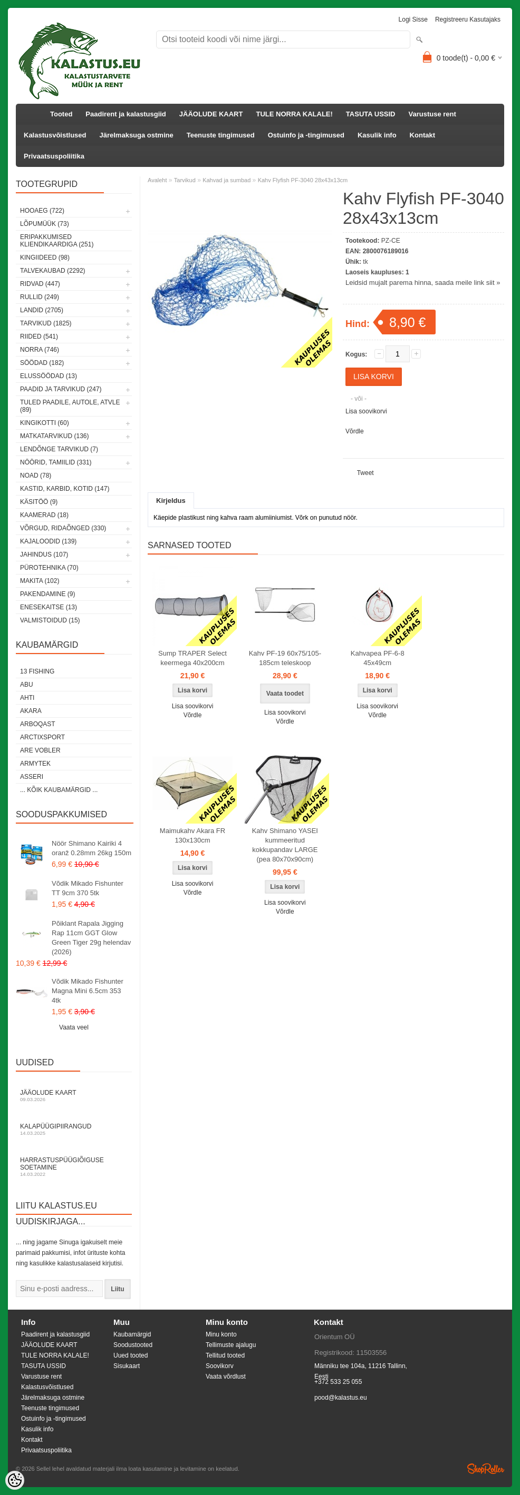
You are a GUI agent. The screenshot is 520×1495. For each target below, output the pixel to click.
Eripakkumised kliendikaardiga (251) (56, 240)
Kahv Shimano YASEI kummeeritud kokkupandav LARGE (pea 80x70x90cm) (285, 845)
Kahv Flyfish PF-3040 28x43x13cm (303, 180)
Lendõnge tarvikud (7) (59, 449)
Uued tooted (130, 1355)
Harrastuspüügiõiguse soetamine (74, 1166)
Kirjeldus (171, 500)
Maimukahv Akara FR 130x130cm (192, 835)
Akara (31, 711)
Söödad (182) (42, 363)
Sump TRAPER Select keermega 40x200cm (192, 658)
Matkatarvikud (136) (54, 436)
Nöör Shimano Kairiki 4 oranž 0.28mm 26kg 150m (91, 848)
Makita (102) (39, 581)
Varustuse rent (432, 114)
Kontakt (422, 135)
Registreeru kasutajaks (467, 19)
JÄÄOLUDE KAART (211, 114)
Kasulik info (377, 135)
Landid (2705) (41, 310)
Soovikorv (220, 1366)
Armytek (35, 763)
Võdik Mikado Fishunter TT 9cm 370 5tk (87, 888)
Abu (26, 684)
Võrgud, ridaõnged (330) (63, 528)
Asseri (31, 776)
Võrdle (354, 431)
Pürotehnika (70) (49, 567)
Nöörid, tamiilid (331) (56, 462)
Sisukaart (126, 1366)
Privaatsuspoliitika (54, 156)
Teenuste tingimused (221, 135)
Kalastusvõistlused (55, 135)
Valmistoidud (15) (50, 620)
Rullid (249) (39, 297)
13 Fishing (37, 671)
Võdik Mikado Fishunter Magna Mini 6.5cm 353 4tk (87, 990)
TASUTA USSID (371, 114)
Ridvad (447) (40, 284)
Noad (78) (35, 475)
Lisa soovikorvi (366, 411)
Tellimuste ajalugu (231, 1345)
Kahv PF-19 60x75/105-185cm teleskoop (285, 658)
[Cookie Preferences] (14, 1480)
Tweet (365, 473)
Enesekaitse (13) (48, 607)
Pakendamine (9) (47, 594)
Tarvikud (185, 180)
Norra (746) (39, 349)
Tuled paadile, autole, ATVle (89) (70, 406)
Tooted (61, 114)
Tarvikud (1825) (46, 323)
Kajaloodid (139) (48, 541)
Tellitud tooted (225, 1355)
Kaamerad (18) (44, 515)
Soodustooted (132, 1345)
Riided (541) (39, 336)
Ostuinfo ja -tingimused (306, 135)
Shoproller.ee (485, 1468)
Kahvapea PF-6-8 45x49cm (378, 658)
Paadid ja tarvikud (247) (61, 389)
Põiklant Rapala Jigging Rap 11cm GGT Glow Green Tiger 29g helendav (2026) (91, 937)
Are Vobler (40, 750)
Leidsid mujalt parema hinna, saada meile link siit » (422, 282)
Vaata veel (74, 1027)
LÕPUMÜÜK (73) (44, 223)
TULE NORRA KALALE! (294, 114)
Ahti (27, 697)
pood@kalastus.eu (340, 1397)
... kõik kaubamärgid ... (59, 790)
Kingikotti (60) (44, 423)
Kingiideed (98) (45, 257)
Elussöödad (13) (48, 376)
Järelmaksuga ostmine (137, 135)
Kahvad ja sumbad (227, 180)
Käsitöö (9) (38, 502)
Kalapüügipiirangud (74, 1129)
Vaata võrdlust (226, 1376)
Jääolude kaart (74, 1095)
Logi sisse (413, 19)
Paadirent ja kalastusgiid (125, 114)
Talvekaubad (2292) (52, 270)
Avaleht (157, 180)
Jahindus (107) (44, 554)
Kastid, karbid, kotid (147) (64, 488)
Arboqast (37, 724)
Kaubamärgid (132, 1334)
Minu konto (221, 1334)
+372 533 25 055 (338, 1381)
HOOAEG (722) (42, 210)
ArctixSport (42, 737)
